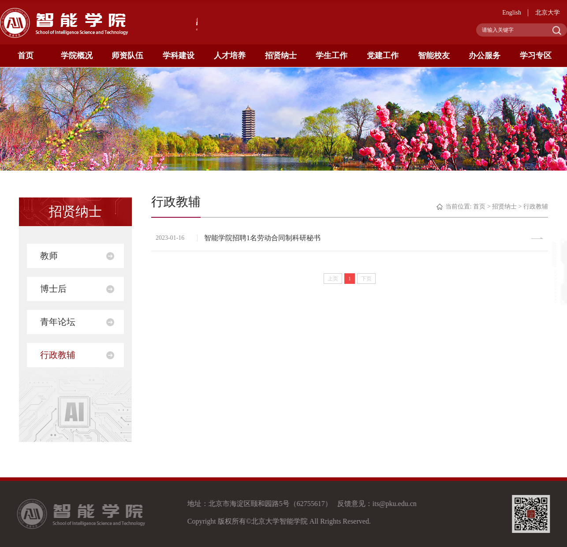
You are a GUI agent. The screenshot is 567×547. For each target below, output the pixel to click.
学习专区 (536, 55)
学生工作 (331, 55)
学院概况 (77, 55)
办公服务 (484, 55)
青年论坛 (57, 322)
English (511, 12)
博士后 (53, 289)
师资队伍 (127, 55)
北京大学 (547, 12)
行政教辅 (57, 355)
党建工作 (383, 55)
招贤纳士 (281, 55)
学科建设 (178, 55)
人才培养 (230, 55)
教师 (49, 255)
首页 (26, 55)
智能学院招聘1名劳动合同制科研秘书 (262, 238)
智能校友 (434, 55)
